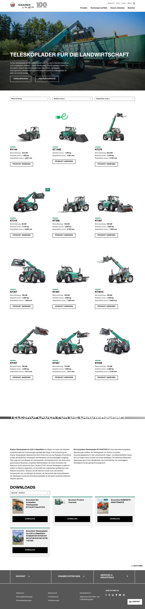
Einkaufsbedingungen (24, 600)
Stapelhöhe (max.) (103, 99)
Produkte (83, 8)
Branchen (131, 8)
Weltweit (129, 3)
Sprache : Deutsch (18, 493)
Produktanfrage (47, 79)
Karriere (118, 3)
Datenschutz (52, 593)
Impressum (20, 593)
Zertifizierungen (53, 600)
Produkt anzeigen (22, 164)
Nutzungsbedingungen (24, 597)
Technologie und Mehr (99, 8)
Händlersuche (110, 3)
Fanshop (124, 3)
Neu (47, 189)
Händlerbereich (85, 593)
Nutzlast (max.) (59, 99)
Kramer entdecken (117, 8)
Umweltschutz (53, 597)
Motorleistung (16, 99)
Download (30, 519)
